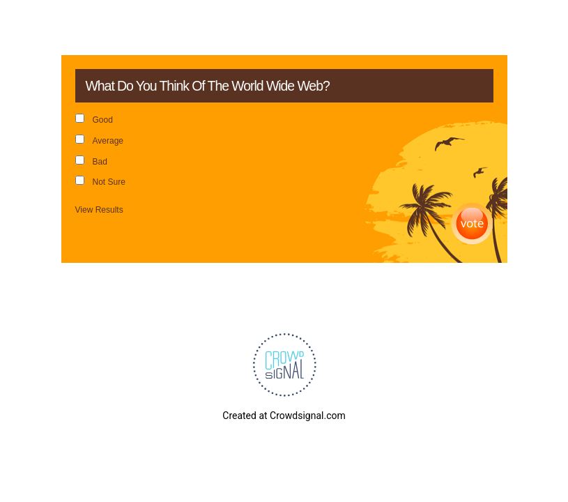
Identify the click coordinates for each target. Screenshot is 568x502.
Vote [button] (472, 224)
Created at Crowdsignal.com (283, 415)
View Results (99, 210)
